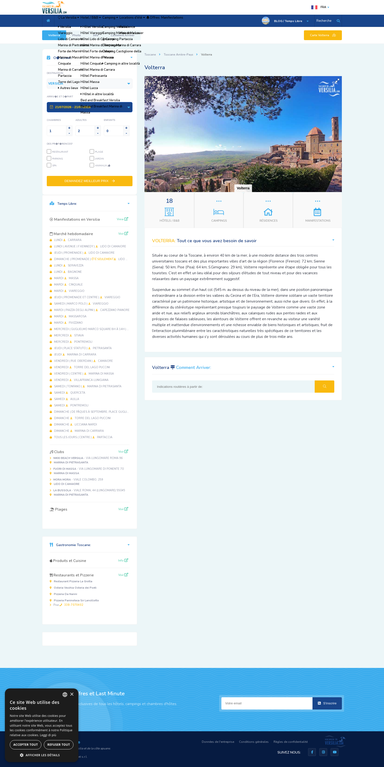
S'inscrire (327, 703)
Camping (134, 21)
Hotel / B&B (105, 21)
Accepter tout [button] (25, 745)
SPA (54, 165)
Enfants (109, 120)
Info (95, 35)
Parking (57, 158)
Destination (55, 73)
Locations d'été (165, 21)
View (122, 219)
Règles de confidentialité (291, 742)
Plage (99, 152)
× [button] (71, 694)
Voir (123, 234)
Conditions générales (254, 742)
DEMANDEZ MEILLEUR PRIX (89, 181)
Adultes (80, 120)
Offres (193, 21)
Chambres (54, 120)
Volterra (54, 35)
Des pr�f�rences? (59, 144)
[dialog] (41, 725)
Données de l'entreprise (218, 742)
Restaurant (60, 152)
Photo (76, 35)
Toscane (150, 55)
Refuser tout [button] (59, 745)
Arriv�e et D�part (60, 96)
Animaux (102, 165)
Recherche (323, 21)
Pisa (74, 603)
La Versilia (73, 21)
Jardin (99, 158)
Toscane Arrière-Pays (178, 55)
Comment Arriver (122, 35)
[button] (337, 80)
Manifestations (220, 21)
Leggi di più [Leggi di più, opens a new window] (48, 735)
